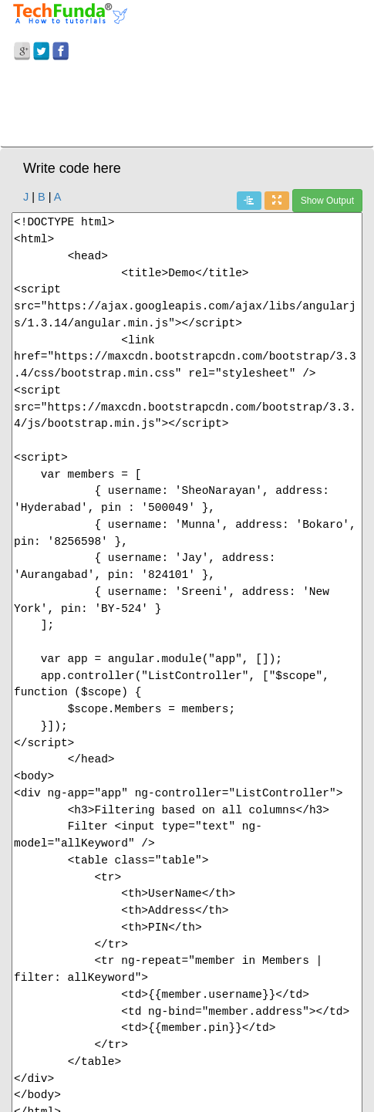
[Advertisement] (187, 106)
